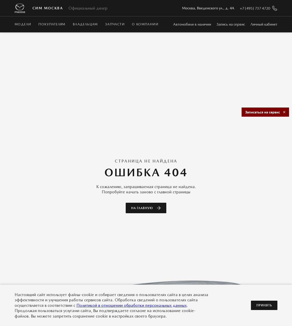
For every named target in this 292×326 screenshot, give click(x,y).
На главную (146, 208)
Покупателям (51, 24)
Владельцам (85, 24)
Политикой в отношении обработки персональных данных (131, 305)
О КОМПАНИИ (145, 24)
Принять (264, 305)
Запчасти (115, 24)
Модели (23, 24)
